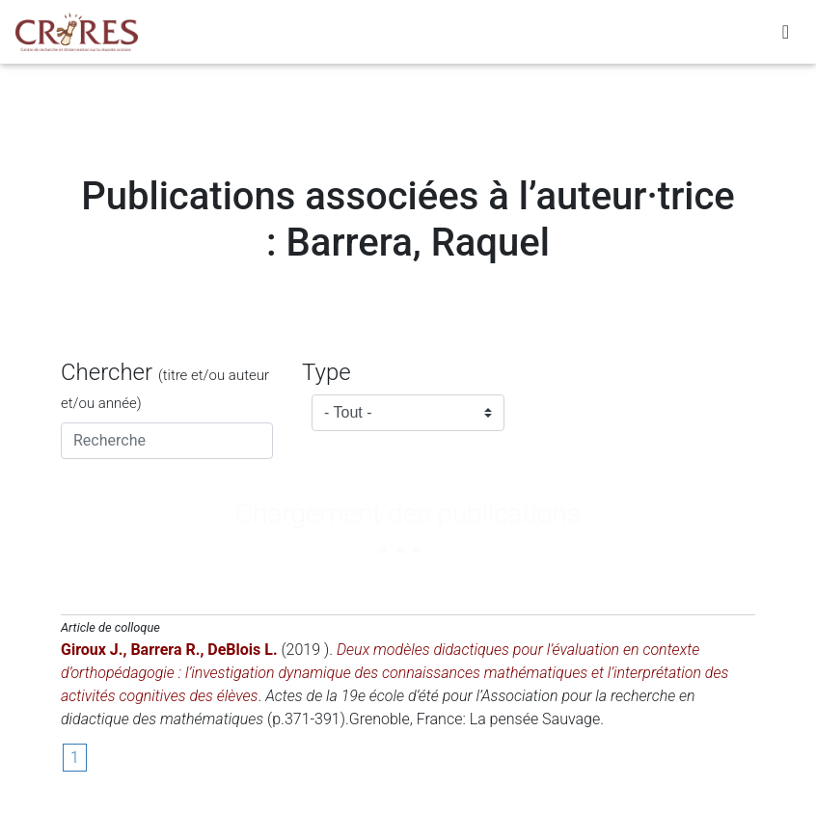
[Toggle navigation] (786, 35)
